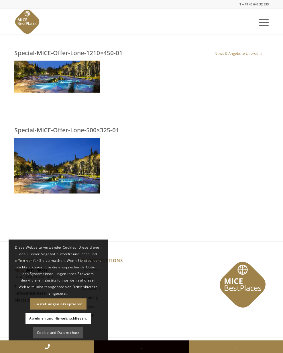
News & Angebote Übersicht (238, 53)
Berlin (86, 279)
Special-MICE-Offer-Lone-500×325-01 (66, 130)
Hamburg (90, 297)
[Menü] (261, 22)
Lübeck (88, 315)
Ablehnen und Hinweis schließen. (58, 318)
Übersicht (90, 269)
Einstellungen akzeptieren (58, 304)
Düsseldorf (91, 288)
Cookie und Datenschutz (58, 332)
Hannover (90, 306)
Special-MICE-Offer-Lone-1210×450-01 (68, 53)
